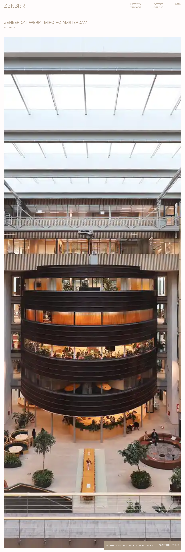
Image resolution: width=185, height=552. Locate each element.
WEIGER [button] (175, 545)
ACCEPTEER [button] (164, 545)
